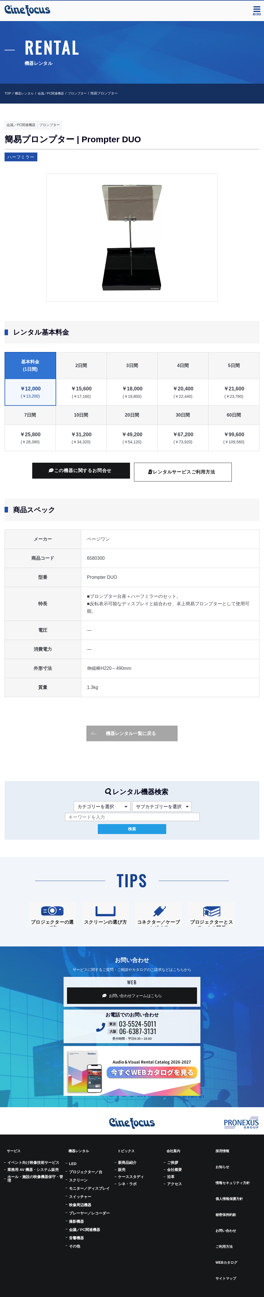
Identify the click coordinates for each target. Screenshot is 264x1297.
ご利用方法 (223, 1219)
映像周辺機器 (80, 1212)
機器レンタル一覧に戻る (123, 733)
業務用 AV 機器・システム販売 (33, 1177)
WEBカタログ (226, 1229)
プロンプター (82, 93)
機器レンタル (25, 93)
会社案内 (172, 1161)
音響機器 (76, 1245)
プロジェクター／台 (85, 1179)
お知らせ (221, 1171)
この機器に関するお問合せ (80, 470)
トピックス (125, 1161)
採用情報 (221, 1161)
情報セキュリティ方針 (233, 1181)
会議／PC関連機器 (54, 93)
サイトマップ (225, 1239)
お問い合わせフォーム (132, 1009)
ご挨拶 (172, 1170)
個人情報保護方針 (229, 1190)
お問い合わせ (225, 1210)
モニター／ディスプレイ (89, 1195)
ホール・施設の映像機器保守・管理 (35, 1186)
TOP (8, 93)
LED (72, 1171)
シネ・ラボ (127, 1191)
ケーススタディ (131, 1184)
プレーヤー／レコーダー (89, 1220)
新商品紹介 (127, 1170)
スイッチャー (80, 1204)
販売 (121, 1177)
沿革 (170, 1184)
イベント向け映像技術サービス (33, 1170)
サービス (13, 1161)
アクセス (174, 1191)
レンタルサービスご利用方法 (181, 472)
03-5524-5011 (138, 1037)
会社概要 (174, 1177)
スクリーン (78, 1187)
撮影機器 (76, 1228)
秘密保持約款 (225, 1200)
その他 (74, 1253)
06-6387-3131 (138, 1044)
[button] (55, 806)
